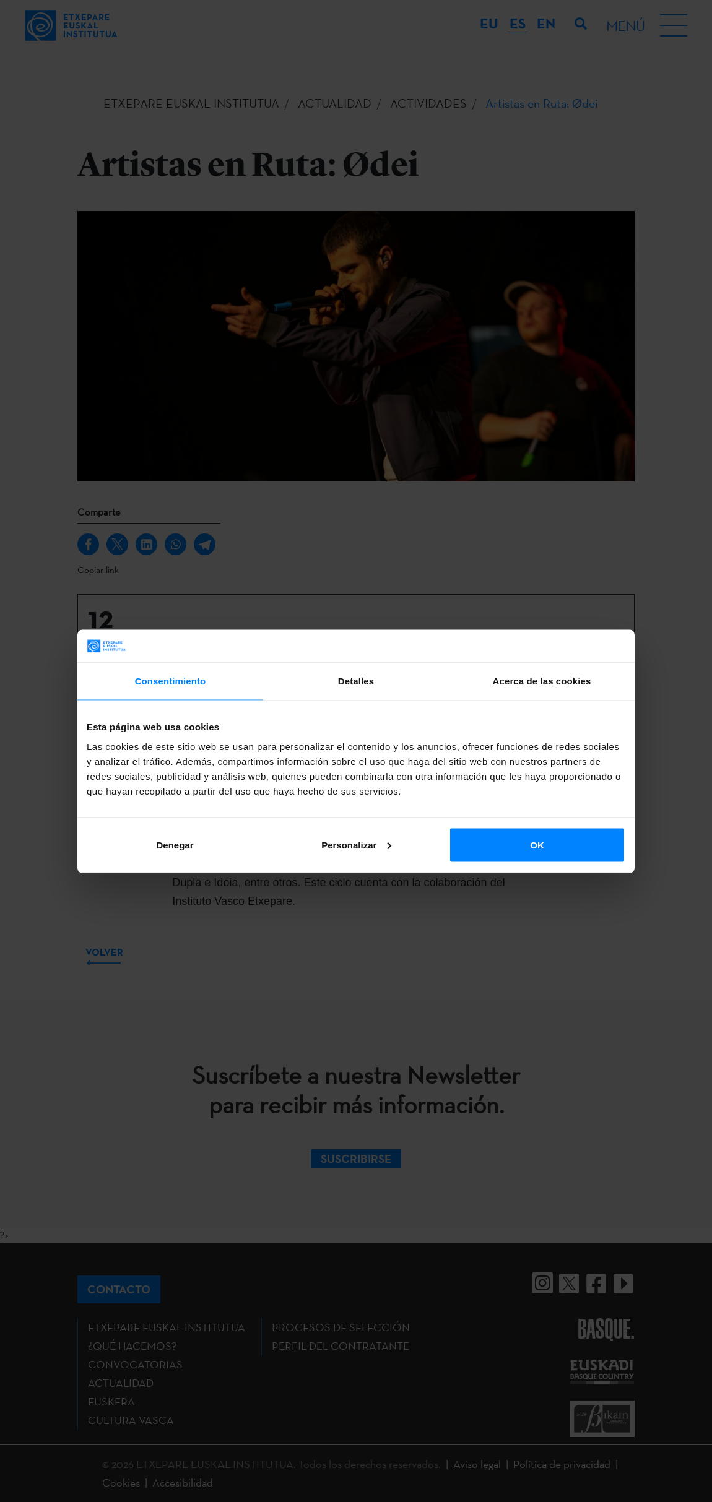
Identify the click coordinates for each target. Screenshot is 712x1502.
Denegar (174, 844)
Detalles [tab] (356, 681)
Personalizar (356, 844)
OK (537, 844)
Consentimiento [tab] (170, 681)
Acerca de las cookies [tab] (542, 681)
